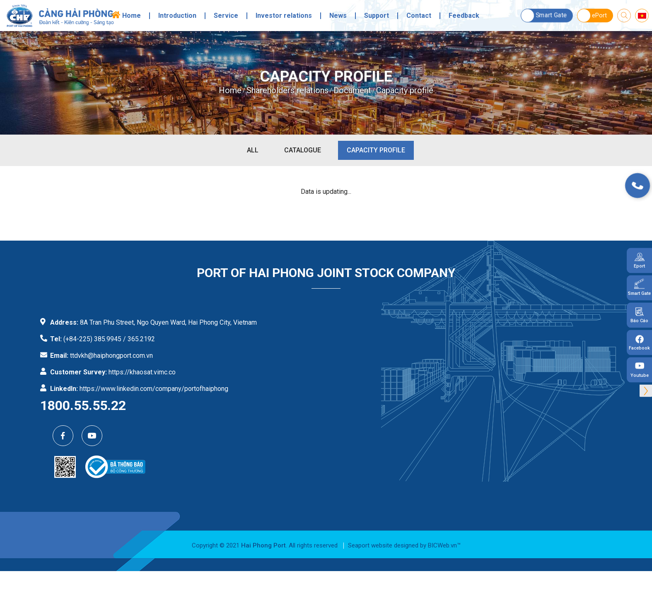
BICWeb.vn (442, 545)
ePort (592, 15)
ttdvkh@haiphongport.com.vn (111, 355)
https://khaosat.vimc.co (142, 372)
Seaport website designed (383, 545)
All (252, 150)
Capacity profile (376, 150)
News (338, 15)
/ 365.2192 (139, 339)
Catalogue (302, 150)
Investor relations (284, 15)
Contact (418, 15)
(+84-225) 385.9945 (92, 339)
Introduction (177, 15)
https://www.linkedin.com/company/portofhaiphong (154, 389)
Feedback (464, 15)
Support (376, 15)
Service (226, 15)
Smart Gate (544, 15)
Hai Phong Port (263, 545)
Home (131, 15)
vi (642, 16)
